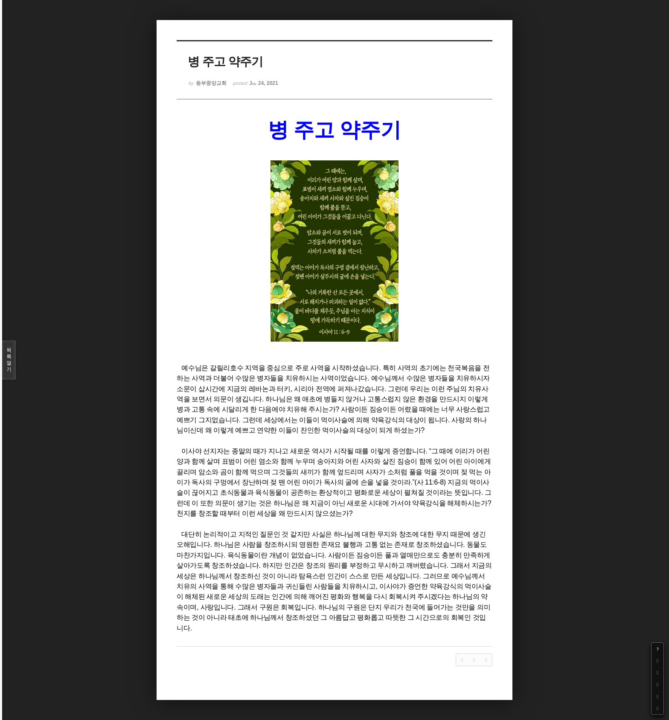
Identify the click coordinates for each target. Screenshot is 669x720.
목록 (9, 360)
